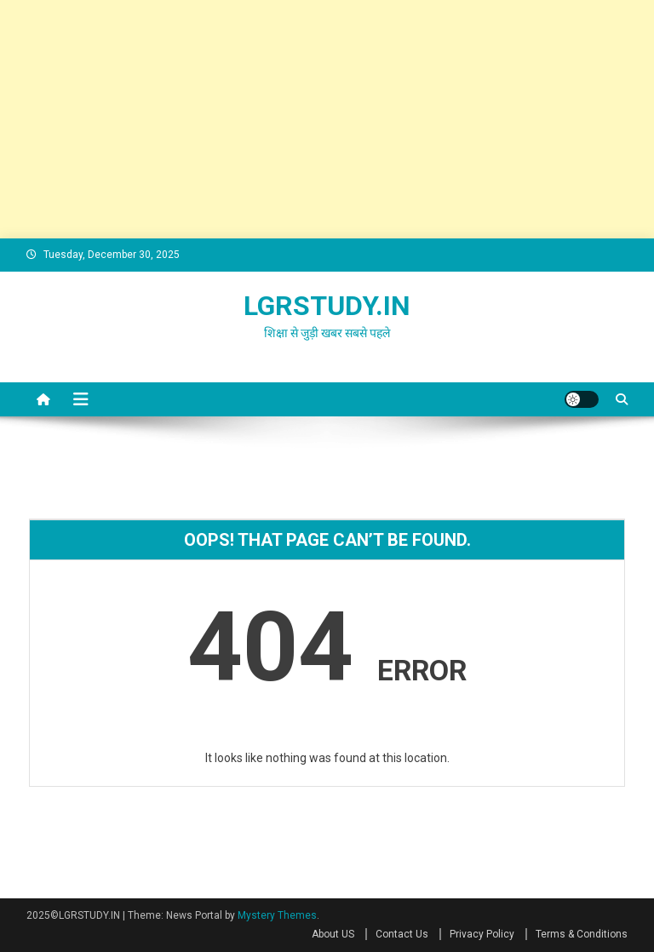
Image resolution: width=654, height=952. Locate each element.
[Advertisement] (327, 119)
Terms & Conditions (582, 934)
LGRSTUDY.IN (327, 306)
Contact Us (402, 934)
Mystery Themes (277, 915)
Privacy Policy (482, 934)
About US (333, 934)
